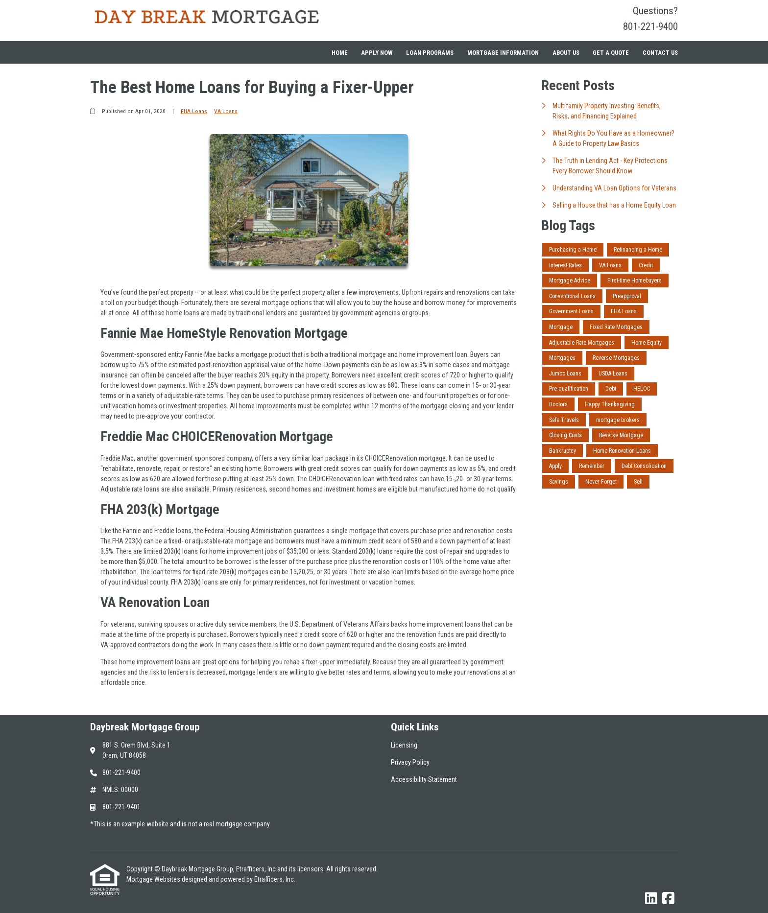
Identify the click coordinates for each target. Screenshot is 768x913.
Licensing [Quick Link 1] (404, 745)
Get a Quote (611, 52)
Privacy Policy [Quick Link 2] (410, 762)
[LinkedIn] (651, 898)
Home (340, 52)
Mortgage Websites (154, 879)
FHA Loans (194, 111)
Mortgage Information (503, 52)
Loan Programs (430, 52)
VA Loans (226, 111)
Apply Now (376, 52)
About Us (565, 52)
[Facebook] (668, 898)
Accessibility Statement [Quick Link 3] (424, 779)
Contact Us (660, 52)
